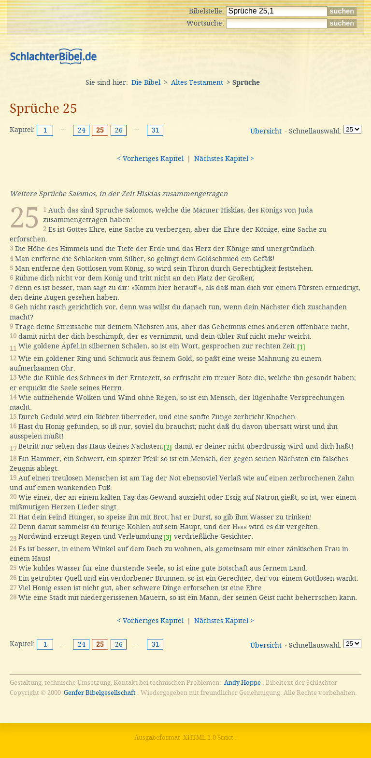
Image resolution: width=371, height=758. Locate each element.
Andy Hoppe (242, 682)
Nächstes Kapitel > (224, 158)
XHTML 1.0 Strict (208, 737)
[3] (167, 537)
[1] (301, 347)
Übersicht (266, 131)
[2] (168, 447)
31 (155, 130)
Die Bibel (145, 82)
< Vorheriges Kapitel (150, 158)
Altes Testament (197, 82)
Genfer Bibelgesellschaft (100, 692)
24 (82, 130)
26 (119, 130)
